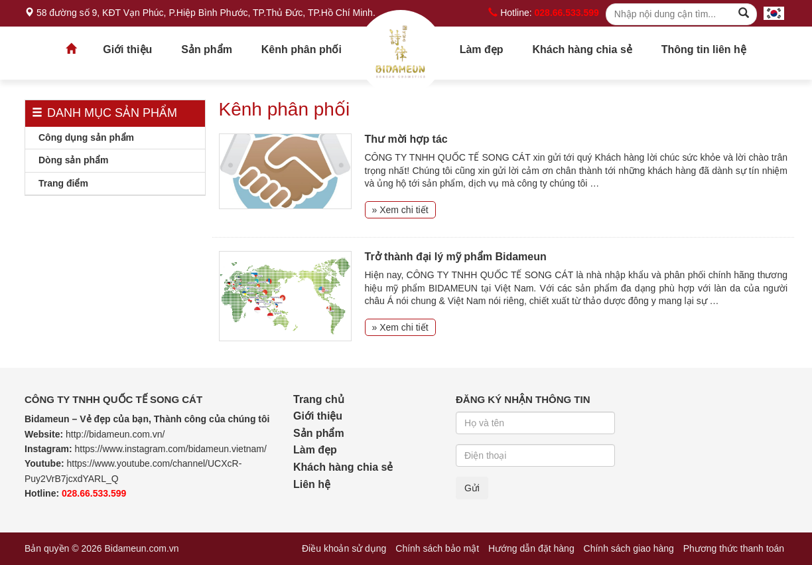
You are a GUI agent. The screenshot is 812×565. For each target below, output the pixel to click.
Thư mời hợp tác (406, 139)
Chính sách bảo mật (437, 548)
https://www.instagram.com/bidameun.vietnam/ (170, 449)
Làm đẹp (482, 49)
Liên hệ (311, 484)
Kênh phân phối (301, 49)
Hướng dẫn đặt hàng (531, 548)
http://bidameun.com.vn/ (115, 434)
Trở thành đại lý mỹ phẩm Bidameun (456, 256)
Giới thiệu (127, 49)
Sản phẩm (206, 49)
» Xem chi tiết (400, 209)
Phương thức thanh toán (733, 548)
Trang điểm (63, 183)
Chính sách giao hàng (629, 548)
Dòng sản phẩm (73, 160)
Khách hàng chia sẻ (582, 49)
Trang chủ (401, 53)
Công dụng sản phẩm (86, 137)
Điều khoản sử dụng (344, 548)
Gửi (472, 488)
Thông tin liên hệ (703, 49)
